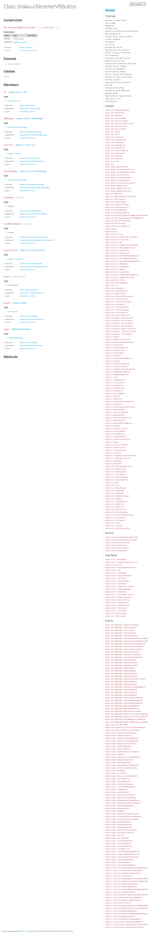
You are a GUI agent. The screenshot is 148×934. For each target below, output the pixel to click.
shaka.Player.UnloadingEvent (118, 862)
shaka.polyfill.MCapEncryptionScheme (121, 245)
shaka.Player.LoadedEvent (116, 789)
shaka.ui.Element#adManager (30, 132)
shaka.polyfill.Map (113, 242)
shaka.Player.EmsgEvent (115, 771)
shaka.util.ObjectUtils (115, 509)
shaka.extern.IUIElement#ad (30, 108)
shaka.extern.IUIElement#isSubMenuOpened (36, 240)
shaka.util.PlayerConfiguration (119, 515)
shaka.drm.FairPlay (113, 156)
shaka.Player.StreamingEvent (118, 843)
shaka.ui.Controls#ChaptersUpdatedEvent (123, 900)
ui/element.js (24, 111)
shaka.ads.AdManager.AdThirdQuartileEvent (124, 698)
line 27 (35, 50)
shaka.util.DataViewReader (117, 477)
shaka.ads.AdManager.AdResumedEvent (121, 682)
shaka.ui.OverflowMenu (115, 393)
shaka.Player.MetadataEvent (117, 808)
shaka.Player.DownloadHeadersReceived (122, 765)
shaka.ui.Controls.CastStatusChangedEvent (124, 870)
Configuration (111, 28)
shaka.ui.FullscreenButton (117, 366)
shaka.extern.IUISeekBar (116, 592)
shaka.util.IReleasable (115, 616)
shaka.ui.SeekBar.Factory (116, 429)
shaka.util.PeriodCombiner (117, 512)
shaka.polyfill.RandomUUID (117, 267)
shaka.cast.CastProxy (114, 137)
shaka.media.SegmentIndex (116, 186)
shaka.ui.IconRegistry (115, 380)
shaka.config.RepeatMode (116, 551)
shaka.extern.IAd (17, 92)
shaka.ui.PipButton (113, 399)
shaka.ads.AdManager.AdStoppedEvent (121, 695)
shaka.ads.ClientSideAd (115, 118)
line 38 (32, 164)
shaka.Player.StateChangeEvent (119, 841)
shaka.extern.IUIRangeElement (118, 589)
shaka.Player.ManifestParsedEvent (120, 795)
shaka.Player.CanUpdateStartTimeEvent (122, 752)
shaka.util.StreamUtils (115, 518)
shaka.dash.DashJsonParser (117, 151)
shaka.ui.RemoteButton (115, 415)
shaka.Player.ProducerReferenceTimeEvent (123, 816)
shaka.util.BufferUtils (115, 469)
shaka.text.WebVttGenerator (117, 315)
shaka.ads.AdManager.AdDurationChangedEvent (125, 646)
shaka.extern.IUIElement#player (31, 319)
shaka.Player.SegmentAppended (118, 825)
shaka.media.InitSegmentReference (120, 172)
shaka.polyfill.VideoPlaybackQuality (121, 275)
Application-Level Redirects (118, 82)
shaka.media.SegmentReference (118, 191)
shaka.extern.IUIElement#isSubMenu (33, 214)
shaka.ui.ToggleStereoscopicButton (120, 456)
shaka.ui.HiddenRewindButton (118, 372)
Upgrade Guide (111, 93)
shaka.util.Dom (111, 483)
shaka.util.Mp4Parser (114, 507)
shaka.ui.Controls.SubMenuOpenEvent (121, 887)
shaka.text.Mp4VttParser (116, 294)
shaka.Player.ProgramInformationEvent (122, 819)
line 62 (32, 348)
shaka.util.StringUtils (115, 520)
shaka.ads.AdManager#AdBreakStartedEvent (123, 711)
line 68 (32, 138)
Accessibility (111, 101)
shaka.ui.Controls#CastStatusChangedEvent (124, 897)
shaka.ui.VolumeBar (113, 461)
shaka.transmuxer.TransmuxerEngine (120, 331)
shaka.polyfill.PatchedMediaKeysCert (121, 259)
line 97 (32, 243)
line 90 (32, 217)
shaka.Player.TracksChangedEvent (119, 860)
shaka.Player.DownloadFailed (118, 763)
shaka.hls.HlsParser (114, 159)
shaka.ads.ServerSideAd (115, 129)
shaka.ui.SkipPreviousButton (118, 439)
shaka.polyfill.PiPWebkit (116, 264)
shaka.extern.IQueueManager (117, 581)
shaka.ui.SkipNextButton (116, 437)
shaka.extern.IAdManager (29, 118)
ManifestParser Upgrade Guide (118, 96)
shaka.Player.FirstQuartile (117, 779)
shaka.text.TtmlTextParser (117, 307)
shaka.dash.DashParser (115, 153)
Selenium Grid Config (114, 88)
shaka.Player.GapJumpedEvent (118, 781)
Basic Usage (110, 23)
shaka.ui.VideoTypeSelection (118, 458)
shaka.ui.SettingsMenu (115, 431)
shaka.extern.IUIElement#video (31, 345)
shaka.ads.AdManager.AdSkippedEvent (121, 684)
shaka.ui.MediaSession (115, 388)
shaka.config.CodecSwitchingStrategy (121, 537)
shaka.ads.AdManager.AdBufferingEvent (122, 625)
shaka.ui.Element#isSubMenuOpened (33, 237)
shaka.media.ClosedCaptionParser (119, 169)
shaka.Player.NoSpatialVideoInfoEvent (122, 814)
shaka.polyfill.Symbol (115, 269)
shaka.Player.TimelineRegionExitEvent (122, 857)
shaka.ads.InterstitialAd (116, 121)
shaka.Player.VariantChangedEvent (120, 865)
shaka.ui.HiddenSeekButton (117, 375)
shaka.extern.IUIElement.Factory (119, 586)
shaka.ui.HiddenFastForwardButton (120, 369)
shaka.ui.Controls (19, 42)
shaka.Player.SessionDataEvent (119, 827)
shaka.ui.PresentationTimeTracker (120, 407)
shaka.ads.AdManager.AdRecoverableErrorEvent (125, 679)
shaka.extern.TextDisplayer (117, 605)
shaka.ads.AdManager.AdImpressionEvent (122, 652)
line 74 (32, 111)
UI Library (110, 45)
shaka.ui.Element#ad (27, 105)
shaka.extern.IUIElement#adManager (33, 135)
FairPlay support (112, 80)
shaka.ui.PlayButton (114, 404)
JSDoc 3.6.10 (24, 931)
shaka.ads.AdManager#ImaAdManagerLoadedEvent (125, 719)
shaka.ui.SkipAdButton (115, 434)
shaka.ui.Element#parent (28, 290)
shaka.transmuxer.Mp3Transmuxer (119, 326)
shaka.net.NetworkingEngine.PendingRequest (124, 218)
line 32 (32, 296)
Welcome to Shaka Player (116, 20)
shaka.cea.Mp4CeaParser (115, 145)
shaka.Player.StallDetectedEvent (119, 833)
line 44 (32, 190)
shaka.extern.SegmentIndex (117, 603)
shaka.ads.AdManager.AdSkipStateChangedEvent (125, 687)
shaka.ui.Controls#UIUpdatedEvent (120, 916)
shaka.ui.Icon (111, 377)
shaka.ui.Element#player (28, 316)
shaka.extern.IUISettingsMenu (118, 597)
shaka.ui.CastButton (114, 345)
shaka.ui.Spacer (112, 442)
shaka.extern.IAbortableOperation (120, 568)
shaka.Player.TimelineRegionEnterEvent (122, 854)
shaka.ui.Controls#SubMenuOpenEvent (121, 911)
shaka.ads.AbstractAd (114, 113)
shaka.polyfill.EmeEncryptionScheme (121, 237)
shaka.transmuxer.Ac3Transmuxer (119, 321)
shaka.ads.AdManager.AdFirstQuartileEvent (124, 649)
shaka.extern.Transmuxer (116, 611)
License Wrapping (112, 39)
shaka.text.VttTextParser (116, 312)
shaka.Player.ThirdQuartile (117, 849)
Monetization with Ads (115, 61)
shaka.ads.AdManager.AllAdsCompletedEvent (124, 703)
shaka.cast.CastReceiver (116, 140)
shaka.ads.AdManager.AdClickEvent (120, 630)
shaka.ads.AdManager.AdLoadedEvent (120, 660)
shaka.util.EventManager (33, 171)
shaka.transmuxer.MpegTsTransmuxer (120, 329)
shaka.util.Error (112, 485)
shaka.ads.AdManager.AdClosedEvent (120, 633)
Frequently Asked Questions (117, 91)
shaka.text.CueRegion (114, 288)
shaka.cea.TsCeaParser (115, 148)
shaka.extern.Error (113, 565)
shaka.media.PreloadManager (117, 180)
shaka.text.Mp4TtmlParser (116, 291)
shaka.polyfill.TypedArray (117, 272)
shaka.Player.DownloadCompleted (119, 760)
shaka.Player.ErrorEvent (116, 773)
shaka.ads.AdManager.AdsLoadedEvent (121, 690)
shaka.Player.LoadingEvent (117, 792)
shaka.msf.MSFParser (114, 194)
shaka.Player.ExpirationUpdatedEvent (121, 776)
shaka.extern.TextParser (116, 608)
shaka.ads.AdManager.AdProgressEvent (121, 676)
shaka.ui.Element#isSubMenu (30, 211)
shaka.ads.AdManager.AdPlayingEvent (121, 673)
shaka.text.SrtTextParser (116, 299)
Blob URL (109, 85)
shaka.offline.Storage (115, 223)
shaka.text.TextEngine (115, 304)
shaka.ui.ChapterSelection (117, 348)
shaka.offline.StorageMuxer (117, 226)
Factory (6, 76)
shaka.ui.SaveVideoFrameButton (119, 423)
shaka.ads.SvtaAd (112, 132)
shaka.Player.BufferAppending (118, 746)
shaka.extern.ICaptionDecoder (118, 576)
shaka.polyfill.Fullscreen (117, 240)
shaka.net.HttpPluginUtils (117, 207)
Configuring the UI (113, 47)
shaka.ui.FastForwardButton (117, 364)
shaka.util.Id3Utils (114, 499)
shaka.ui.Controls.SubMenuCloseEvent (121, 884)
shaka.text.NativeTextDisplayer (119, 296)
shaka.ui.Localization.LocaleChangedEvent (124, 922)
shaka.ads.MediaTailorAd (116, 126)
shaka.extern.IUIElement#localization (33, 266)
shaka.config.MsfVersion (116, 545)
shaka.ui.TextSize (113, 453)
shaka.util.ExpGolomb (114, 491)
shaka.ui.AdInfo (112, 337)
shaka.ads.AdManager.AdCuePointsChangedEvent (125, 644)
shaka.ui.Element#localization (30, 263)
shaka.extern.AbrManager (116, 559)
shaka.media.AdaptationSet (117, 167)
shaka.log (109, 164)
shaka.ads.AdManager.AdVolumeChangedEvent (124, 700)
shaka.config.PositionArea (117, 548)
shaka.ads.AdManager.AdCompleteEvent (121, 636)
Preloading (110, 42)
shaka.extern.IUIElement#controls (32, 161)
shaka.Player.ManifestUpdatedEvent (120, 798)
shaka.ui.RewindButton (115, 420)
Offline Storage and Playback (118, 74)
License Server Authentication (119, 37)
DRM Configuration (113, 34)
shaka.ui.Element (25, 47)
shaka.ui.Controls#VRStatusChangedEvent (123, 919)
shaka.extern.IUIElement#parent (31, 293)
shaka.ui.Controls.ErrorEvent (118, 876)
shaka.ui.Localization (32, 250)
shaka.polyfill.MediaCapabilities (120, 248)
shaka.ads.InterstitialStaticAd (119, 124)
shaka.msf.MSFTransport (115, 199)
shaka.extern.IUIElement (116, 584)
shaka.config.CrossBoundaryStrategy (121, 540)
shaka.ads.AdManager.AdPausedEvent (120, 671)
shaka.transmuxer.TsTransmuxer (119, 334)
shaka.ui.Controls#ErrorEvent (118, 903)
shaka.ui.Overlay (112, 396)
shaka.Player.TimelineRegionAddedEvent (122, 852)
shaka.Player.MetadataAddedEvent (119, 806)
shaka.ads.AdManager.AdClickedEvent (121, 628)
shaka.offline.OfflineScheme (118, 221)
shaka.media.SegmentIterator (118, 188)
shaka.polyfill (111, 232)
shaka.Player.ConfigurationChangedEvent (123, 757)
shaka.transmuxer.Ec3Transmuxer (119, 323)
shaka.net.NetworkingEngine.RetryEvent (122, 730)
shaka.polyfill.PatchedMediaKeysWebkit (122, 261)
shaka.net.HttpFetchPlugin (117, 205)
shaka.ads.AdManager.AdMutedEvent (120, 668)
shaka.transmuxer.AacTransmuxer (119, 318)
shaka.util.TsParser (114, 526)
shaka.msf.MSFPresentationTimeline (120, 196)
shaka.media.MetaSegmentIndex (118, 178)
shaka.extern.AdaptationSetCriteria (121, 562)
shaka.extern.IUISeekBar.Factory (119, 595)
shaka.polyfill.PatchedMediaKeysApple (122, 256)
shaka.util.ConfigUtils (115, 474)
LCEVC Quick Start (113, 99)
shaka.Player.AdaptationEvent (118, 736)
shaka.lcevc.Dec (112, 161)
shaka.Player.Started (114, 835)
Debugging (109, 26)
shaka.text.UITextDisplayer (117, 310)
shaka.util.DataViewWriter (117, 480)
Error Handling (111, 55)
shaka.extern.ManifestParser (118, 600)
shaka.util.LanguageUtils (116, 501)
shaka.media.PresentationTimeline (120, 183)
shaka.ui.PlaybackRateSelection (119, 402)
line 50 (32, 270)
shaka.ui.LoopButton (114, 385)
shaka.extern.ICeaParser (116, 578)
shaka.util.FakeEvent (114, 493)
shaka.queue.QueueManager (116, 283)
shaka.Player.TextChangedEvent (119, 846)
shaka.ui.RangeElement (115, 410)
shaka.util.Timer (112, 523)
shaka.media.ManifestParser (117, 175)
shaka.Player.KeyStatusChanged (119, 784)
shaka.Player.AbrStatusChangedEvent (121, 733)
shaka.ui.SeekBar (112, 426)
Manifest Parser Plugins (116, 66)
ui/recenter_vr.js (25, 50)
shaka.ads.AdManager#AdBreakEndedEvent (122, 706)
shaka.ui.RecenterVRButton (117, 412)
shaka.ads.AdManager (114, 115)
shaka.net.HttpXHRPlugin (116, 210)
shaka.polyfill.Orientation (117, 253)
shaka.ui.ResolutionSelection (118, 418)
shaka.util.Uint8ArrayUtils (117, 528)
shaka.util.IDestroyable (116, 613)
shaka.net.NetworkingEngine (117, 213)
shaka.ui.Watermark (113, 464)
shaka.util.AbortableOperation (119, 466)
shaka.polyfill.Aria (114, 234)
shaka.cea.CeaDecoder (114, 142)
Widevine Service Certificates (119, 77)
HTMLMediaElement (21, 329)
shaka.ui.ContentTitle (115, 350)
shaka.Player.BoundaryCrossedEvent (120, 744)
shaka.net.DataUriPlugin (116, 202)
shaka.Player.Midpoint (115, 811)
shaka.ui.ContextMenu (114, 353)
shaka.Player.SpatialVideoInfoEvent (121, 830)
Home (110, 10)
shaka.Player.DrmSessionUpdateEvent (121, 768)
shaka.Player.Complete (115, 754)
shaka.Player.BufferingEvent (118, 749)
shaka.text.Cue (111, 285)
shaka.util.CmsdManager (115, 472)
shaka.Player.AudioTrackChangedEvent (121, 738)
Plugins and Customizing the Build (120, 64)
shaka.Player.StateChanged (117, 838)
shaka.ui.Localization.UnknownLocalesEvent (124, 927)
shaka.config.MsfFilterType (117, 543)
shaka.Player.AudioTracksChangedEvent (122, 741)
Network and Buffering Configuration (121, 31)
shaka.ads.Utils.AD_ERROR (116, 725)
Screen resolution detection (118, 53)
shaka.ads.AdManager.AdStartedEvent (121, 692)
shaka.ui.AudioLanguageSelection (119, 342)
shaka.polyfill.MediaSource (117, 250)
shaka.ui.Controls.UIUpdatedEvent (120, 892)
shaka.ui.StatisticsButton (117, 445)
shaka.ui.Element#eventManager (31, 184)
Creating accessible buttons (118, 58)
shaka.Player (20, 303)
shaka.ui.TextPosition (115, 447)
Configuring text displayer (117, 50)
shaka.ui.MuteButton (114, 391)
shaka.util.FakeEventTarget (117, 496)
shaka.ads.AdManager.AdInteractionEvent (123, 655)
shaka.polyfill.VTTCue (115, 280)
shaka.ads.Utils (112, 134)
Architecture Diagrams (115, 69)
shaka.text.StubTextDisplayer (118, 302)
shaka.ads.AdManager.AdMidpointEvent (121, 665)
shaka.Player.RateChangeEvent (118, 822)
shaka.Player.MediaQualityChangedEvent (122, 800)
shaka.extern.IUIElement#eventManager (34, 187)
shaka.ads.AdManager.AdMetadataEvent (121, 663)
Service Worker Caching (115, 72)
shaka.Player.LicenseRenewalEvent (120, 787)
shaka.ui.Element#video (28, 342)
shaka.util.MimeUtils (114, 504)
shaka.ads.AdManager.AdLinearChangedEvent (124, 657)
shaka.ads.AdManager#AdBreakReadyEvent (122, 709)
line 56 (32, 322)
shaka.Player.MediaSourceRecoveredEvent (123, 803)
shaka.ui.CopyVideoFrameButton (119, 358)
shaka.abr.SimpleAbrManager (117, 110)
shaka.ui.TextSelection (115, 450)
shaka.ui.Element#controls (29, 158)
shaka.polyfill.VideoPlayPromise (119, 277)
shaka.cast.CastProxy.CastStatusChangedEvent (125, 727)
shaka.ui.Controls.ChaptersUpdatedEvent (123, 873)
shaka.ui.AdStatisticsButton (118, 339)
